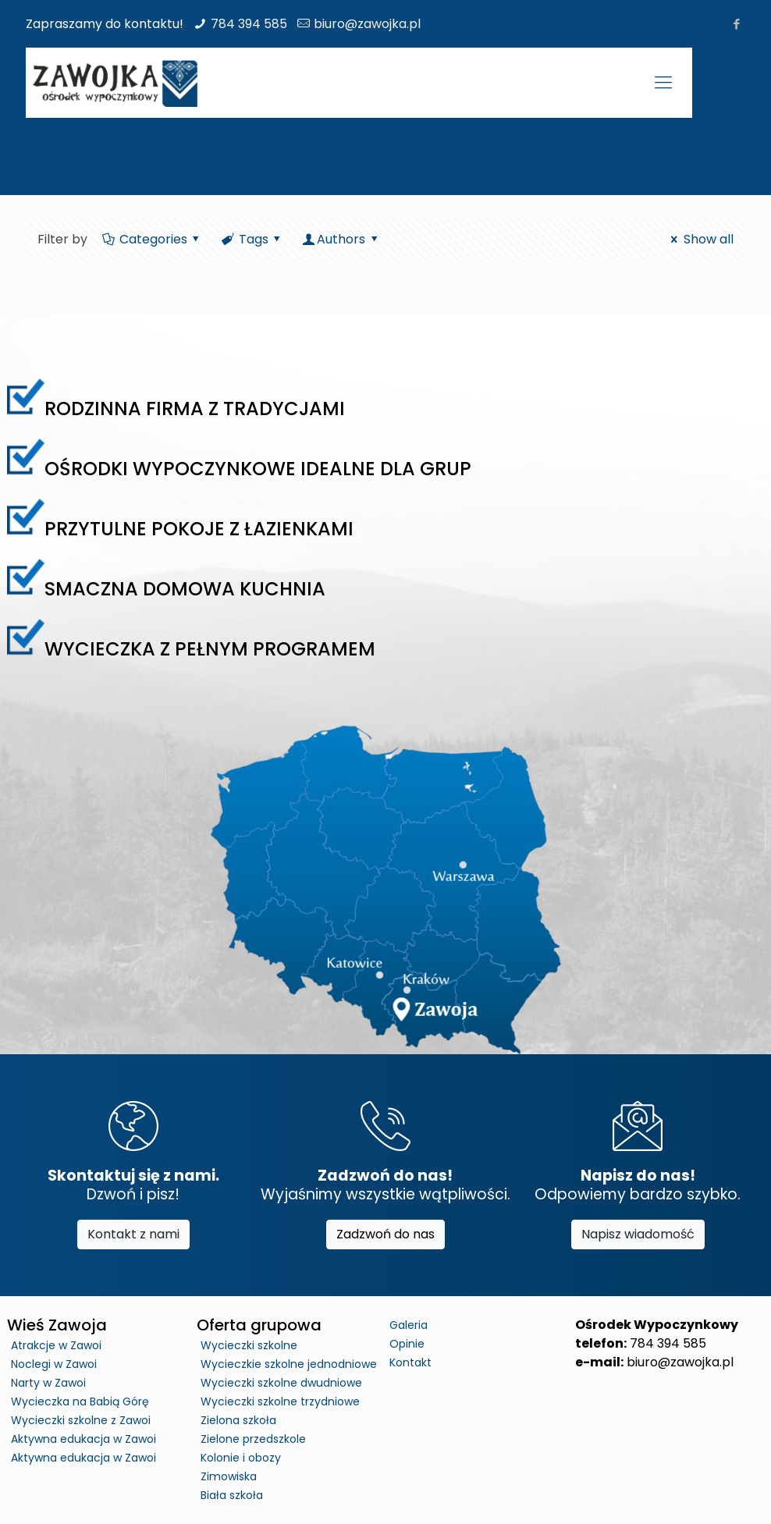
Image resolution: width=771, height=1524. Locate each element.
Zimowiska (229, 1476)
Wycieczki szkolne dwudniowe (281, 1383)
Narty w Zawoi (48, 1383)
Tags (252, 239)
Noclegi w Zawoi (54, 1364)
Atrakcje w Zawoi (56, 1345)
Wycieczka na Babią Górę (80, 1401)
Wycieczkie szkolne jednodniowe (289, 1364)
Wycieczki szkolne (249, 1345)
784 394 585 (249, 24)
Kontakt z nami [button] (133, 1234)
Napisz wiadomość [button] (638, 1234)
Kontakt (410, 1362)
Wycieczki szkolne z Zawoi (81, 1420)
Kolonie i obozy (241, 1457)
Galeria (408, 1325)
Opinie (407, 1344)
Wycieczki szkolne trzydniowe (280, 1401)
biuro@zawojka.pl (367, 24)
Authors (341, 239)
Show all (699, 239)
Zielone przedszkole (253, 1439)
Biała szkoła (232, 1495)
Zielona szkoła (238, 1420)
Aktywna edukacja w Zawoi (83, 1439)
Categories (151, 239)
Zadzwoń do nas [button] (385, 1234)
